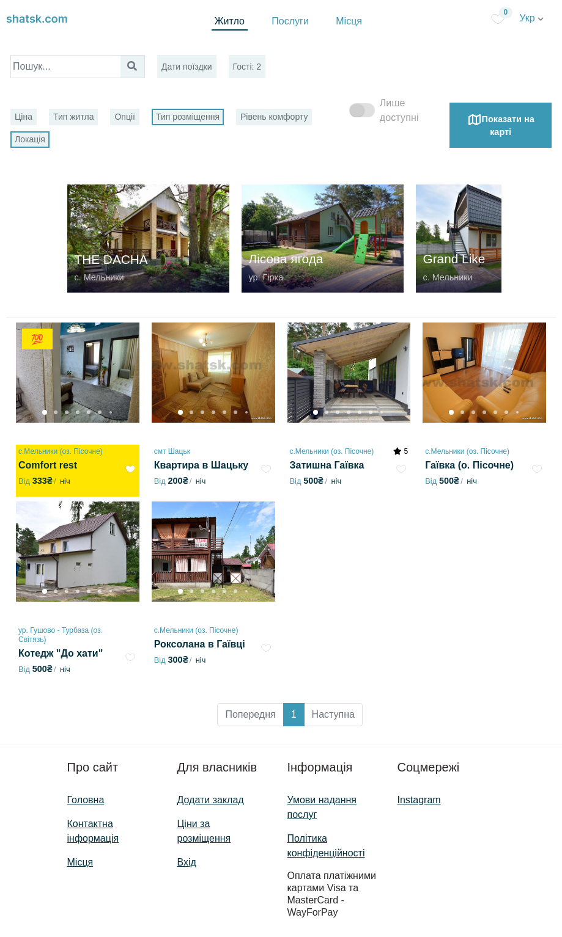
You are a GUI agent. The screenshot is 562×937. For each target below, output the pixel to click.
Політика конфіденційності (326, 845)
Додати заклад (210, 800)
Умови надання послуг (322, 807)
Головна (86, 800)
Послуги (290, 21)
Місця (349, 21)
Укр (531, 18)
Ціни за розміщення (204, 831)
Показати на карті (500, 124)
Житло (230, 21)
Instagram (419, 800)
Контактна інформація (93, 831)
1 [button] (294, 714)
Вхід (186, 862)
